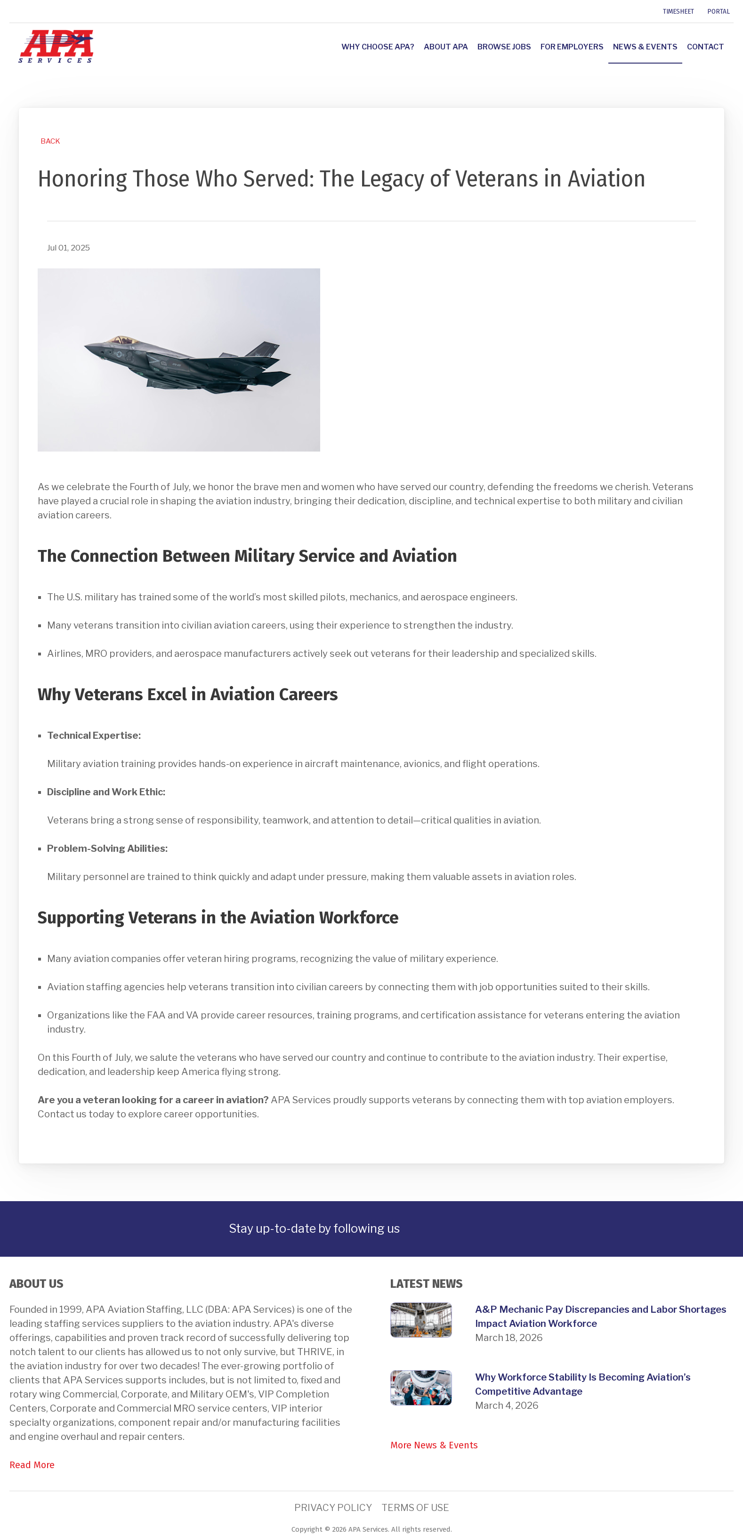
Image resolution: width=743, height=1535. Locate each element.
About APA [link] (446, 46)
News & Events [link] (645, 46)
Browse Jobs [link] (504, 46)
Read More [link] (32, 1464)
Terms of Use (415, 1507)
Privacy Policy (333, 1507)
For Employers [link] (572, 46)
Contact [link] (705, 46)
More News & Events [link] (434, 1445)
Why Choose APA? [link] (377, 46)
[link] (10, 11)
